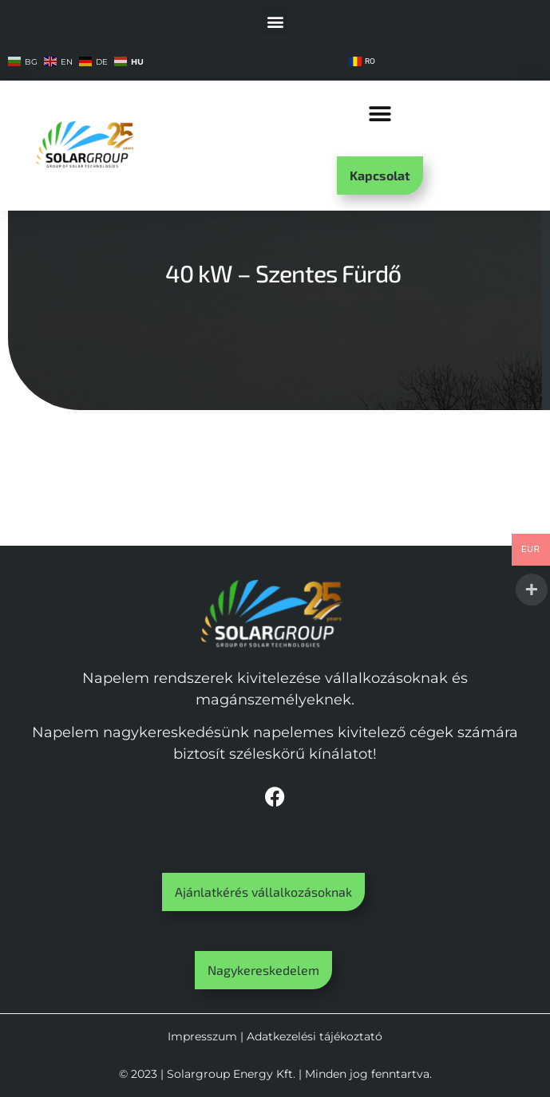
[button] (275, 21)
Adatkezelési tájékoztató (314, 1036)
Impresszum (202, 1036)
